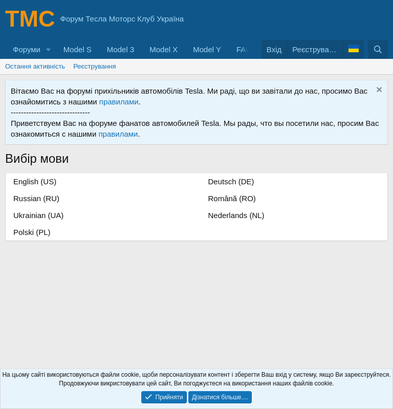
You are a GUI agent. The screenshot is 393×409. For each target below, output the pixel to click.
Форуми (26, 49)
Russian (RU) (36, 198)
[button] (48, 49)
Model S (77, 49)
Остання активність (35, 66)
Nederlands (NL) (236, 215)
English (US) (34, 181)
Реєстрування (94, 66)
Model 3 (120, 49)
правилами (119, 101)
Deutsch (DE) (231, 181)
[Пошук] (378, 49)
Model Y (207, 49)
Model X (163, 49)
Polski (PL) (32, 232)
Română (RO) (232, 198)
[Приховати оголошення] (378, 90)
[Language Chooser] (353, 49)
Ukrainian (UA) (38, 215)
